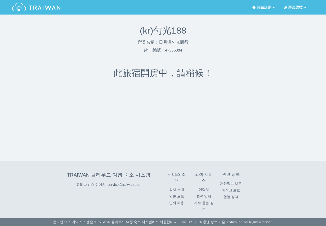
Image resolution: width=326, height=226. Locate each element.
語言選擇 (294, 8)
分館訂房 (263, 8)
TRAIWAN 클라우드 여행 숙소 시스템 (108, 175)
